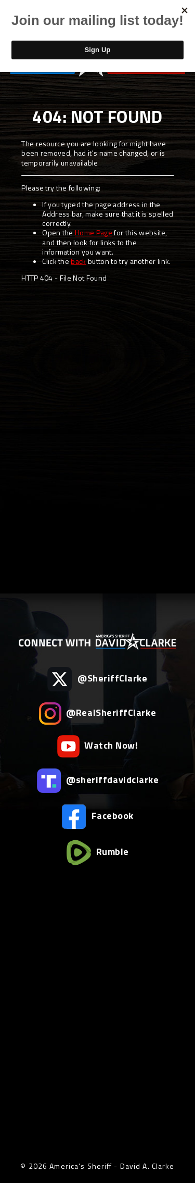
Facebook (97, 816)
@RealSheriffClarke (97, 713)
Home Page (93, 232)
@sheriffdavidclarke (97, 780)
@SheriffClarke (97, 679)
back (78, 261)
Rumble (97, 852)
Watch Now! (97, 746)
